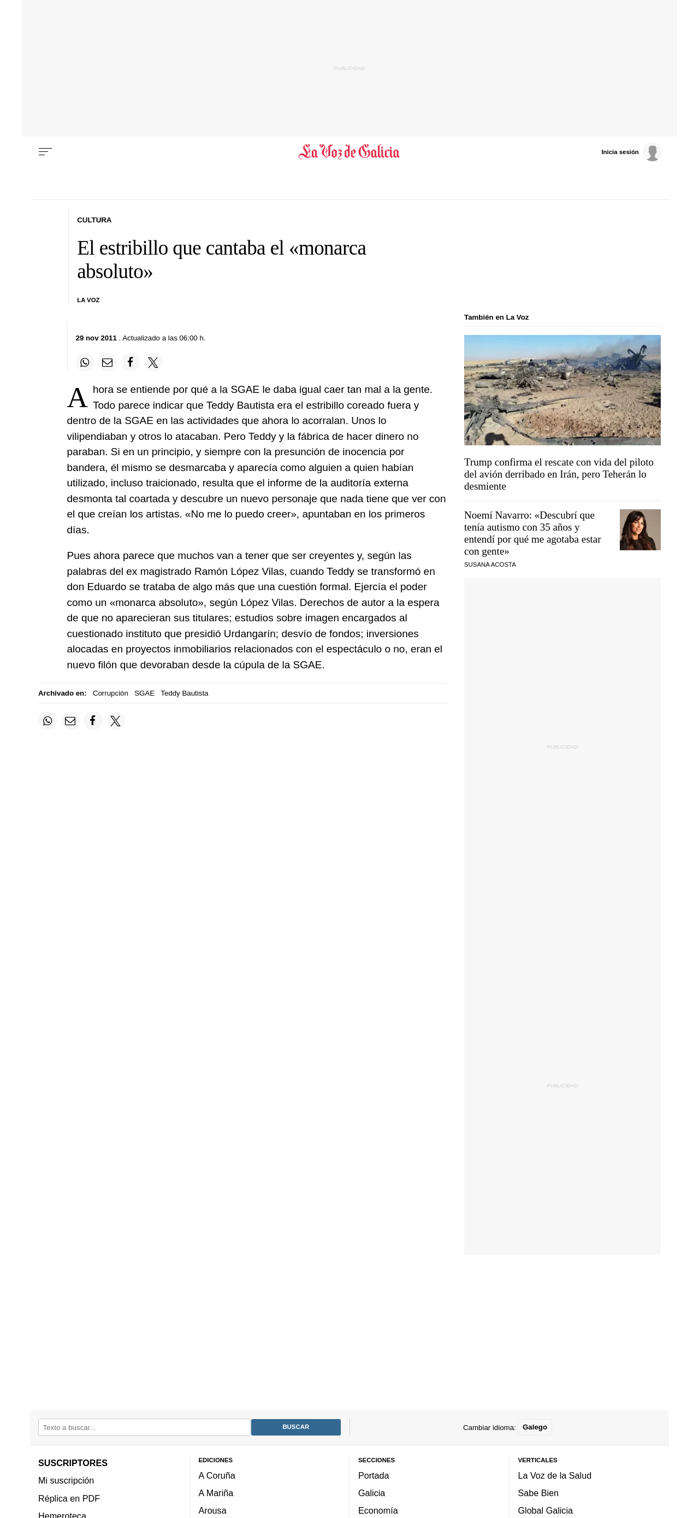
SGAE (144, 693)
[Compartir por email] (107, 362)
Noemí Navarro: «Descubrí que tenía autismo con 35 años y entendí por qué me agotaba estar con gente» (532, 533)
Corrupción (110, 693)
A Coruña (217, 1475)
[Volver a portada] (350, 152)
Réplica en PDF (69, 1498)
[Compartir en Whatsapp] (85, 362)
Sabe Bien (538, 1493)
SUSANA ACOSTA (490, 564)
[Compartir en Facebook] (130, 362)
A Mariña (216, 1493)
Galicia (371, 1493)
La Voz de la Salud (555, 1475)
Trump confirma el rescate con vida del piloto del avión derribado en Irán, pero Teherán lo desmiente (559, 474)
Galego (535, 1427)
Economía (378, 1511)
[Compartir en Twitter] (153, 362)
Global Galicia (545, 1511)
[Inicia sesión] (631, 151)
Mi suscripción (66, 1481)
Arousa (213, 1511)
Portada (373, 1475)
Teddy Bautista (184, 693)
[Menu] (45, 152)
